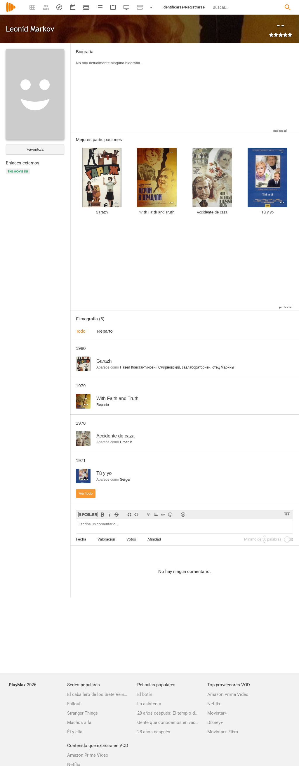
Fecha (81, 539)
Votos (131, 539)
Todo (81, 331)
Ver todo (86, 493)
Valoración (106, 539)
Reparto (105, 331)
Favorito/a (35, 149)
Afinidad (154, 539)
